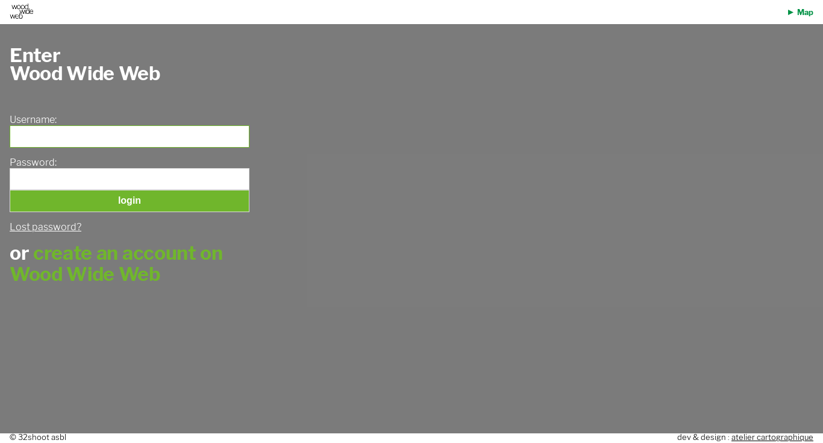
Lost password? (45, 227)
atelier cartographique (772, 437)
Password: (33, 162)
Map (805, 12)
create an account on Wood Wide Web (116, 263)
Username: (33, 120)
